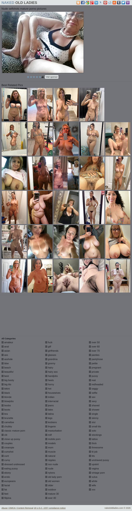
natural (50, 456)
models (50, 443)
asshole (7, 359)
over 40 (50, 498)
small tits (95, 426)
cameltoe (8, 422)
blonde (7, 397)
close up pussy (11, 439)
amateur (7, 342)
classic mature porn (13, 430)
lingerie (50, 426)
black (6, 393)
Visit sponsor (52, 77)
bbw (5, 363)
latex (49, 409)
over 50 (94, 342)
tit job (93, 451)
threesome (96, 447)
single (93, 414)
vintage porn (97, 472)
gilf (48, 346)
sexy (93, 401)
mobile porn (53, 439)
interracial (51, 401)
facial (6, 485)
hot (48, 388)
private (94, 372)
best (5, 376)
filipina (6, 498)
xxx (92, 489)
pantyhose (96, 359)
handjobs (51, 376)
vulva (93, 477)
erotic (6, 477)
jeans (49, 405)
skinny (94, 418)
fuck (48, 342)
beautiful (7, 372)
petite (93, 363)
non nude (51, 464)
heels (49, 380)
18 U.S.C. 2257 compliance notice (50, 508)
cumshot (7, 451)
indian (49, 397)
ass (5, 355)
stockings (95, 435)
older (49, 485)
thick (93, 443)
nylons (50, 472)
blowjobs (8, 401)
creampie (8, 447)
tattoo (93, 439)
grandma (51, 359)
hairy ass (51, 372)
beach (6, 367)
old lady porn (53, 477)
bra (5, 414)
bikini (6, 388)
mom (49, 447)
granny (50, 363)
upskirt (94, 464)
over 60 (94, 346)
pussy (93, 376)
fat (4, 489)
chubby (7, 426)
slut (92, 422)
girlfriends (51, 351)
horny (49, 384)
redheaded (96, 384)
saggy (93, 388)
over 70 (94, 351)
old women (52, 481)
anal (5, 346)
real (92, 380)
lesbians (51, 422)
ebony (6, 472)
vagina (94, 468)
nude (49, 468)
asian (6, 351)
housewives (53, 393)
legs (48, 418)
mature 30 (52, 494)
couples (7, 443)
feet (5, 494)
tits (92, 456)
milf (48, 435)
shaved (94, 405)
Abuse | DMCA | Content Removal (17, 508)
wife (92, 485)
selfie (93, 393)
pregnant (95, 367)
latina (49, 414)
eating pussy (10, 468)
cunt (5, 456)
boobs (6, 405)
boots (6, 409)
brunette (7, 418)
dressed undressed (13, 464)
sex (92, 397)
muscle (50, 451)
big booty (8, 380)
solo (92, 430)
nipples (50, 460)
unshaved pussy (99, 460)
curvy (6, 460)
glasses (50, 355)
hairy (49, 367)
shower (94, 409)
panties (94, 355)
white (93, 481)
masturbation (53, 430)
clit (4, 435)
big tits (6, 384)
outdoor (50, 489)
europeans (9, 481)
